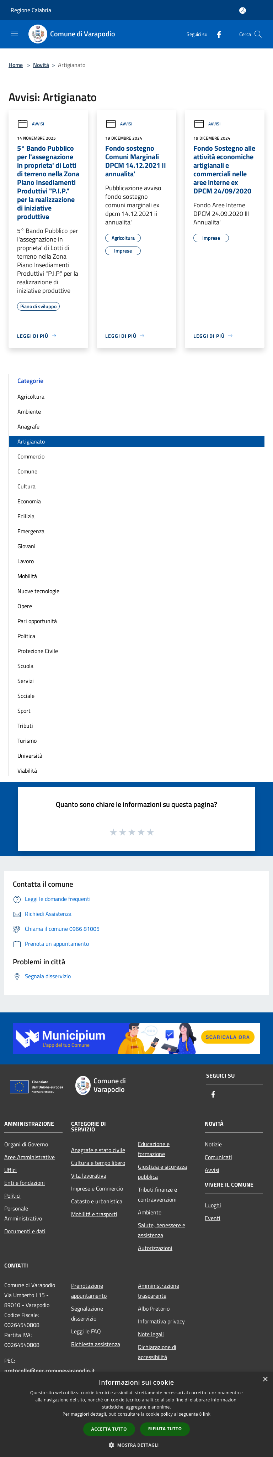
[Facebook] (216, 34)
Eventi (212, 1218)
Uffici (10, 1170)
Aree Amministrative (29, 1157)
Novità (41, 65)
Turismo (27, 740)
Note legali (151, 1334)
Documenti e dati (25, 1231)
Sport (24, 710)
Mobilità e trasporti (94, 1214)
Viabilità (27, 770)
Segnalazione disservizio (87, 1313)
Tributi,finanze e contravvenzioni (157, 1194)
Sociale (25, 695)
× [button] (265, 1379)
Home (16, 65)
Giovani (26, 546)
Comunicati (218, 1157)
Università (29, 755)
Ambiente (29, 411)
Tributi (25, 725)
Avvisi (30, 123)
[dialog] (136, 1414)
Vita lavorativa (88, 1175)
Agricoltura (30, 396)
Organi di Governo (26, 1144)
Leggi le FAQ (86, 1331)
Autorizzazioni (155, 1248)
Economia (29, 501)
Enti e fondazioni (24, 1182)
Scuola (25, 666)
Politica (26, 636)
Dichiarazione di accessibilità (157, 1352)
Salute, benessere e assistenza (161, 1230)
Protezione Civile (37, 651)
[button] (136, 1444)
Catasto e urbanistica (96, 1201)
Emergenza (30, 531)
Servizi (25, 680)
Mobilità (27, 576)
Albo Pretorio (154, 1308)
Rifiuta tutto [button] (165, 1429)
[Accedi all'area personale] (242, 10)
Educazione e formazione (154, 1149)
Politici (12, 1195)
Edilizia (25, 516)
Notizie (213, 1144)
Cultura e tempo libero (98, 1162)
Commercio (30, 456)
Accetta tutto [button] (109, 1429)
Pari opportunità (37, 621)
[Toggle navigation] (14, 33)
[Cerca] (258, 34)
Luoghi (213, 1205)
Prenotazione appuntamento (89, 1290)
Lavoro (25, 561)
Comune (27, 471)
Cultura (26, 486)
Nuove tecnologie (38, 591)
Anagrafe (28, 426)
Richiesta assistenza (95, 1344)
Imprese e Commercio (97, 1188)
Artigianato (31, 441)
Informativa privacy (161, 1321)
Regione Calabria (31, 10)
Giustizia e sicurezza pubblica (162, 1171)
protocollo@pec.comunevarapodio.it (49, 1370)
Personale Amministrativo (23, 1213)
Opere (24, 606)
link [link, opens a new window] (206, 1414)
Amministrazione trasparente (158, 1290)
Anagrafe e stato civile (98, 1150)
